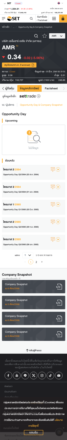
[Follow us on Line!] (25, 375)
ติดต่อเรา (8, 386)
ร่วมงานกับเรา (10, 391)
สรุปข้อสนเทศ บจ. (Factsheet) (19, 65)
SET (7, 3)
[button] (3, 88)
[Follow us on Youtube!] (17, 375)
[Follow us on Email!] (59, 375)
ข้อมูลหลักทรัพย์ (29, 88)
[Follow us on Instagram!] (42, 375)
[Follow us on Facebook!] (8, 375)
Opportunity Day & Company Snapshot (41, 105)
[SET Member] (63, 18)
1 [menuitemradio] (30, 261)
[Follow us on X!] (34, 375)
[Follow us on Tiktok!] (50, 375)
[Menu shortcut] (54, 18)
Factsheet (51, 88)
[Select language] (60, 3)
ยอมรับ (33, 432)
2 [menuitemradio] (36, 261)
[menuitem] (41, 261)
